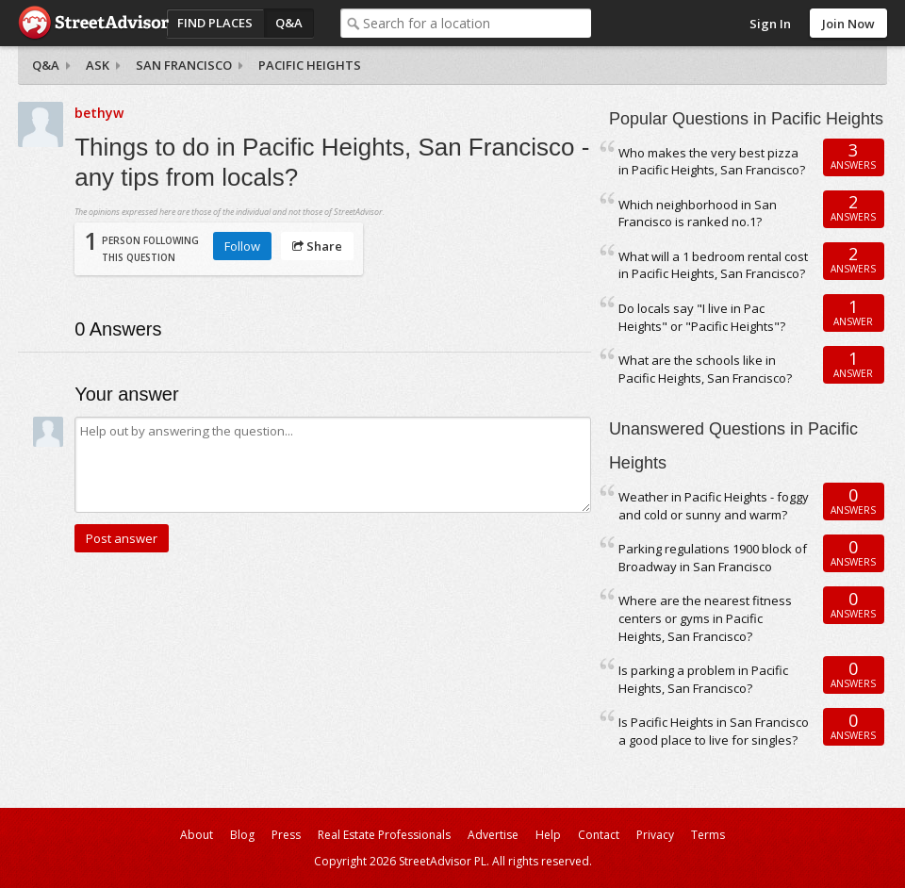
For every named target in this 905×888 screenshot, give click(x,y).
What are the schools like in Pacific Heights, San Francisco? (705, 369)
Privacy (655, 835)
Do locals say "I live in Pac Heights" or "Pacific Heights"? (701, 317)
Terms (708, 835)
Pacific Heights (309, 65)
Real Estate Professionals (384, 835)
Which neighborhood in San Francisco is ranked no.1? (697, 213)
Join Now (848, 23)
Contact (598, 835)
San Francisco (184, 65)
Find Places (215, 22)
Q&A (289, 22)
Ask (97, 65)
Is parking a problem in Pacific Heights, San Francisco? (703, 679)
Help (548, 835)
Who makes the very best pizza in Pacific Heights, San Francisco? (711, 161)
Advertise (493, 835)
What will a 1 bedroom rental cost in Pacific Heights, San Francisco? (713, 265)
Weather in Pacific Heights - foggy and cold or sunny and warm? (713, 505)
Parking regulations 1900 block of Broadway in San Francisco (712, 557)
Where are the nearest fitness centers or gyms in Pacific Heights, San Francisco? (705, 618)
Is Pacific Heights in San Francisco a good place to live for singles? (713, 731)
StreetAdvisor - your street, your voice (93, 23)
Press (286, 835)
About (196, 835)
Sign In (770, 23)
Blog (242, 835)
